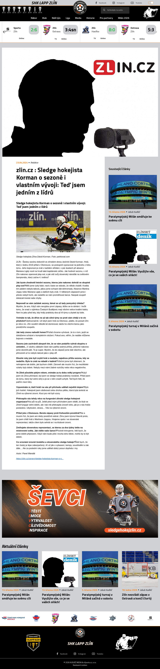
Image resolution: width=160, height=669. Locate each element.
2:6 (34, 29)
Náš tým (56, 18)
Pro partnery (106, 18)
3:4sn (70, 29)
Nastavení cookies (80, 665)
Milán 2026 (123, 18)
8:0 (112, 29)
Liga (68, 18)
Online (21, 38)
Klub (44, 18)
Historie (90, 18)
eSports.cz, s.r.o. (90, 662)
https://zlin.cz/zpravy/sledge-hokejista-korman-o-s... (39, 459)
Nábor (34, 18)
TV (56, 38)
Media (78, 18)
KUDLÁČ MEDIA (75, 662)
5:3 (151, 29)
